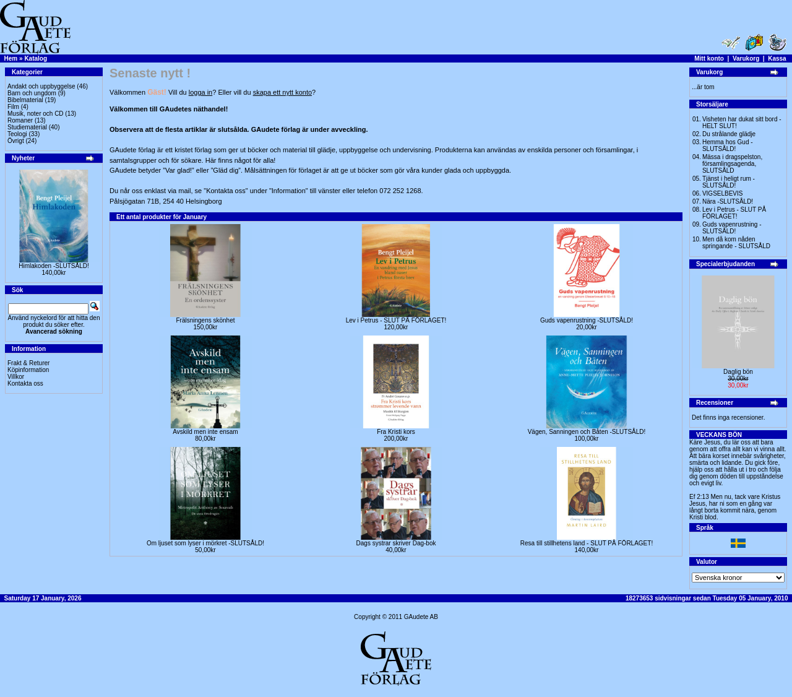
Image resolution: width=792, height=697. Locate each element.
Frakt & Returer (28, 363)
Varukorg (746, 58)
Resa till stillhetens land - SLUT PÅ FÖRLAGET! (586, 543)
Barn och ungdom (31, 93)
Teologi (17, 134)
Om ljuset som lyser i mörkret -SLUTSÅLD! (205, 543)
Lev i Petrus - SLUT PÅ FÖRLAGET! (396, 320)
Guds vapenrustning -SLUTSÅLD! (586, 320)
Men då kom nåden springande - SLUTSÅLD (736, 242)
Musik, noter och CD (35, 113)
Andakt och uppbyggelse (41, 86)
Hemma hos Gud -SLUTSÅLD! (727, 145)
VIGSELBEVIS (722, 193)
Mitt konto (709, 58)
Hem (11, 58)
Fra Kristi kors (396, 431)
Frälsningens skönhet (205, 320)
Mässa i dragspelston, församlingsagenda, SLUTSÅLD (732, 164)
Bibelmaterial (25, 100)
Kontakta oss (25, 383)
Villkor (15, 376)
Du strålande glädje (728, 134)
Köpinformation (28, 369)
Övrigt (15, 140)
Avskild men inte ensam (205, 431)
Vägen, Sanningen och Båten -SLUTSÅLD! (587, 431)
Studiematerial (27, 127)
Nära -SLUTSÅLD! (727, 201)
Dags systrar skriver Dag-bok (396, 543)
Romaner (20, 120)
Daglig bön (738, 371)
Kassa (777, 58)
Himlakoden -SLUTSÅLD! (53, 265)
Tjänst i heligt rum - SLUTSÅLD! (728, 182)
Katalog (35, 58)
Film (13, 106)
